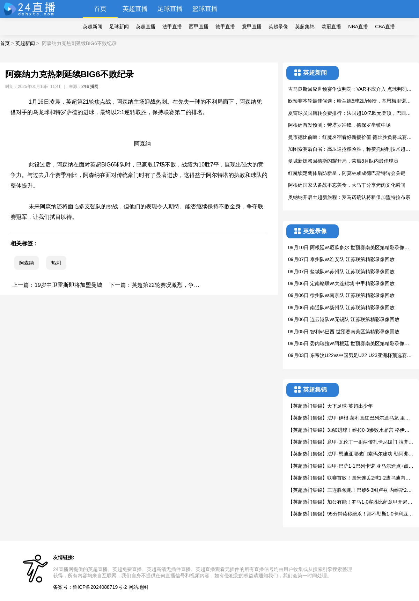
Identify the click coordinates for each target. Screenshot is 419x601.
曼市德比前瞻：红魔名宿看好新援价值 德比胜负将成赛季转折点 (350, 137)
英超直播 (135, 8)
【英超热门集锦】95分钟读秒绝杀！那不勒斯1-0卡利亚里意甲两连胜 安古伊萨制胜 (350, 514)
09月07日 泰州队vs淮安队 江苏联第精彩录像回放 (341, 259)
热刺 (56, 263)
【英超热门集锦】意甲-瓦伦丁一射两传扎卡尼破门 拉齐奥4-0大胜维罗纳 (350, 442)
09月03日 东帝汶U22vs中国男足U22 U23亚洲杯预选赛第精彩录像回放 (350, 356)
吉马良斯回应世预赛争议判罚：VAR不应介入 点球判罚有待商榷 (350, 89)
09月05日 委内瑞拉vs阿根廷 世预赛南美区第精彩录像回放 (348, 344)
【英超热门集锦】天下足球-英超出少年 (330, 406)
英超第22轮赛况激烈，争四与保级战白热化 (185, 285)
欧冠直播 (331, 26)
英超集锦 (305, 26)
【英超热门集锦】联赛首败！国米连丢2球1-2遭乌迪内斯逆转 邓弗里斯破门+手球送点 (349, 478)
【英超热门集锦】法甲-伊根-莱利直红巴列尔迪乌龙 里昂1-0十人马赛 (350, 418)
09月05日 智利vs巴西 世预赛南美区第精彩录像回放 (343, 331)
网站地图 (138, 587)
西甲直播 (198, 26)
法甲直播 (172, 26)
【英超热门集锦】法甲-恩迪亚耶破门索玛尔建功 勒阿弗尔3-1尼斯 (350, 454)
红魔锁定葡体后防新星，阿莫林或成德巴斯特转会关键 (346, 173)
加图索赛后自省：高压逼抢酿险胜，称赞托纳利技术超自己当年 (349, 149)
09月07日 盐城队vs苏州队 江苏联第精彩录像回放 (341, 271)
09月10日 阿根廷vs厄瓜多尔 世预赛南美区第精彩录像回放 (348, 248)
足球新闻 (119, 26)
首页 (100, 8)
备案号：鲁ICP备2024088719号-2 (90, 587)
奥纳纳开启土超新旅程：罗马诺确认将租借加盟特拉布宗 (349, 197)
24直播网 (89, 86)
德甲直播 (225, 26)
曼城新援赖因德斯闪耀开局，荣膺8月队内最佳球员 (343, 161)
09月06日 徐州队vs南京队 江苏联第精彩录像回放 (341, 295)
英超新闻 (92, 26)
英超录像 (278, 26)
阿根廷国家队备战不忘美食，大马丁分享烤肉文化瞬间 (346, 185)
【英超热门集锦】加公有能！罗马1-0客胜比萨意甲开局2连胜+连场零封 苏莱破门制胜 (349, 502)
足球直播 (170, 8)
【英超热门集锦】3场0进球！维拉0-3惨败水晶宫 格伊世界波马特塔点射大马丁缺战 (349, 430)
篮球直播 (205, 8)
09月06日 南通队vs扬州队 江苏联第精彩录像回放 (341, 307)
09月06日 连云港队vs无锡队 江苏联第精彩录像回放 (343, 319)
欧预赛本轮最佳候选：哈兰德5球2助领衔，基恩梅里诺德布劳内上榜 (349, 101)
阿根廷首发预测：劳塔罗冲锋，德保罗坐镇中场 (339, 125)
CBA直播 (385, 26)
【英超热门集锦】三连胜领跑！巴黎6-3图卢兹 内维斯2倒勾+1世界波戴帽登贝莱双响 (350, 490)
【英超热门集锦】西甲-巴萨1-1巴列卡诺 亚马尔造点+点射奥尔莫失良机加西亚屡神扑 (350, 466)
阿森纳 (26, 263)
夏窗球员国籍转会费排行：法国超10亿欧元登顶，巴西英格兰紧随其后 (349, 113)
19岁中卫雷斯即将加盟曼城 (68, 285)
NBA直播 (358, 26)
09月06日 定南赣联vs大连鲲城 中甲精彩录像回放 (341, 283)
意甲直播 (252, 26)
